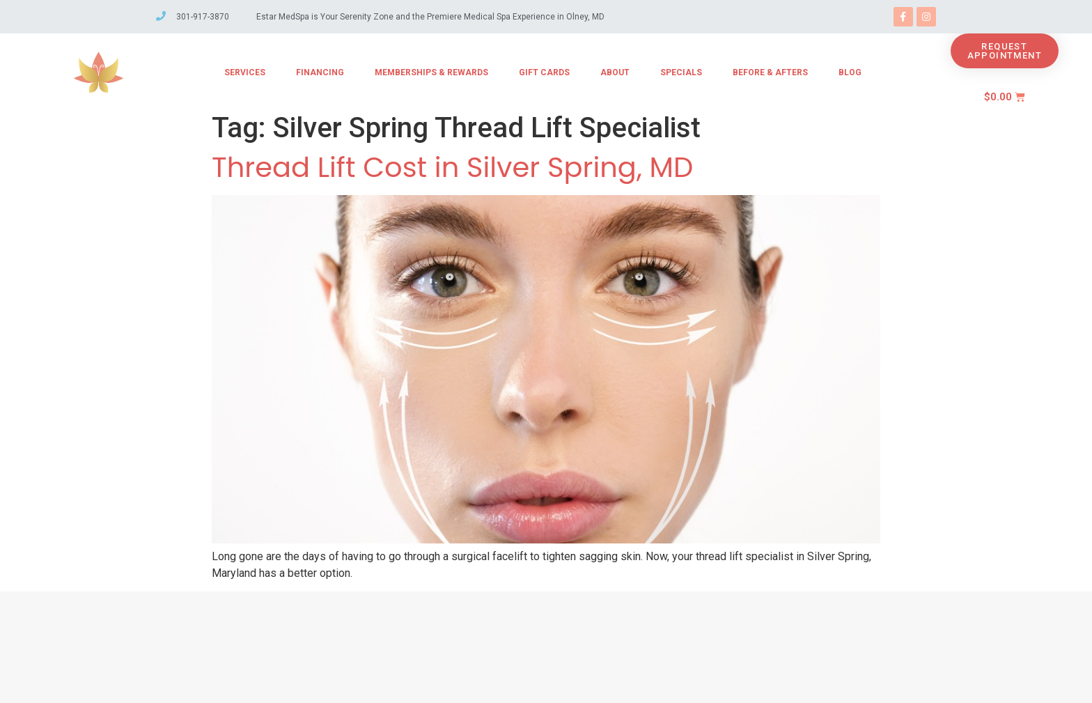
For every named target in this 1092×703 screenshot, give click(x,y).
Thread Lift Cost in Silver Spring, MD (452, 167)
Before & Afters (770, 72)
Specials (681, 72)
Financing (320, 72)
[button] (1005, 50)
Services (244, 72)
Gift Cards (544, 72)
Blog (849, 72)
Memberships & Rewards (431, 72)
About (615, 72)
